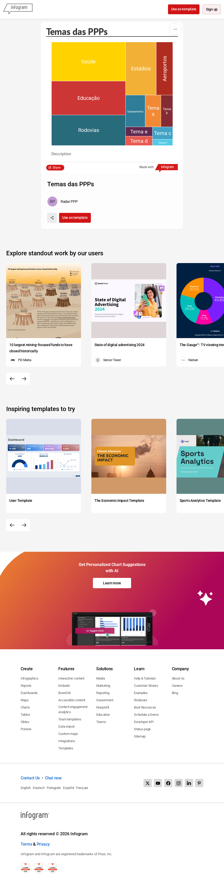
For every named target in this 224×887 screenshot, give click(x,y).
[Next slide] (24, 379)
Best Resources (145, 707)
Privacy (43, 844)
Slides (25, 722)
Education (103, 715)
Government (104, 700)
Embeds (64, 686)
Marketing (103, 686)
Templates (65, 748)
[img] (88, 61)
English (26, 788)
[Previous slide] (12, 379)
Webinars (140, 700)
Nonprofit (102, 707)
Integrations (66, 741)
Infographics (29, 678)
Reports (26, 686)
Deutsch (39, 788)
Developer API (144, 722)
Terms (26, 844)
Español (68, 788)
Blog (175, 693)
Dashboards (29, 693)
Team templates (69, 719)
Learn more (112, 583)
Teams (101, 722)
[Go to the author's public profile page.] (62, 201)
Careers (177, 686)
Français (82, 788)
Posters (26, 729)
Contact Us (30, 778)
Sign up (211, 10)
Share (56, 167)
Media (100, 678)
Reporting (102, 693)
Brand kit (64, 693)
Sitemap (140, 736)
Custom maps (68, 734)
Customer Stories (146, 686)
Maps (25, 700)
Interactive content (71, 678)
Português (54, 788)
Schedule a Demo (146, 715)
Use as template (183, 9)
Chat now (53, 778)
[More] (175, 29)
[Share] (52, 218)
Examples (141, 693)
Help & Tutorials (145, 678)
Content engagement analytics (72, 709)
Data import (66, 726)
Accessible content (71, 700)
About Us (178, 678)
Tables (25, 715)
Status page (142, 729)
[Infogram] (18, 9)
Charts (25, 707)
